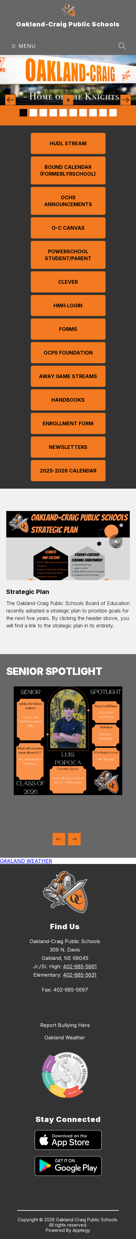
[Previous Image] (10, 99)
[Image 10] (113, 112)
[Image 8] (93, 112)
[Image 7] (83, 112)
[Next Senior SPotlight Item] (74, 839)
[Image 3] (43, 112)
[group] (68, 751)
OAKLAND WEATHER (26, 861)
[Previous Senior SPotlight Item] (59, 839)
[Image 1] (23, 112)
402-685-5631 (79, 975)
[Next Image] (125, 99)
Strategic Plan (27, 591)
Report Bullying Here (65, 1025)
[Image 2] (33, 112)
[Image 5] (63, 112)
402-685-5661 (80, 966)
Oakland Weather (65, 1037)
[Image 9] (103, 112)
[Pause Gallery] (68, 99)
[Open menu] (23, 46)
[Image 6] (73, 112)
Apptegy (81, 1230)
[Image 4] (53, 112)
